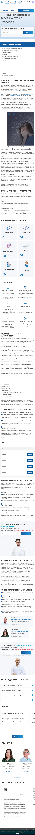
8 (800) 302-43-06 (25, 1)
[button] (14, 777)
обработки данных (15, 830)
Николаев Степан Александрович (21, 619)
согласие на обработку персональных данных (23, 831)
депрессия (26, 94)
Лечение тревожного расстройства (9, 62)
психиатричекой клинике (15, 95)
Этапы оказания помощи (7, 52)
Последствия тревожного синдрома (9, 64)
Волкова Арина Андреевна (19, 631)
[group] (15, 805)
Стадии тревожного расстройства (9, 58)
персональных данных (25, 35)
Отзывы (3, 71)
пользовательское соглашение (8, 831)
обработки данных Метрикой (24, 830)
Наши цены (4, 60)
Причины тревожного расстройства (9, 50)
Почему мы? (4, 54)
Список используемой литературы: (9, 67)
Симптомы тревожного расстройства (10, 56)
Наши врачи (4, 73)
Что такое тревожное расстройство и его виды (12, 48)
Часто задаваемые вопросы (8, 69)
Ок (17, 833)
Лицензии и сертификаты (7, 75)
